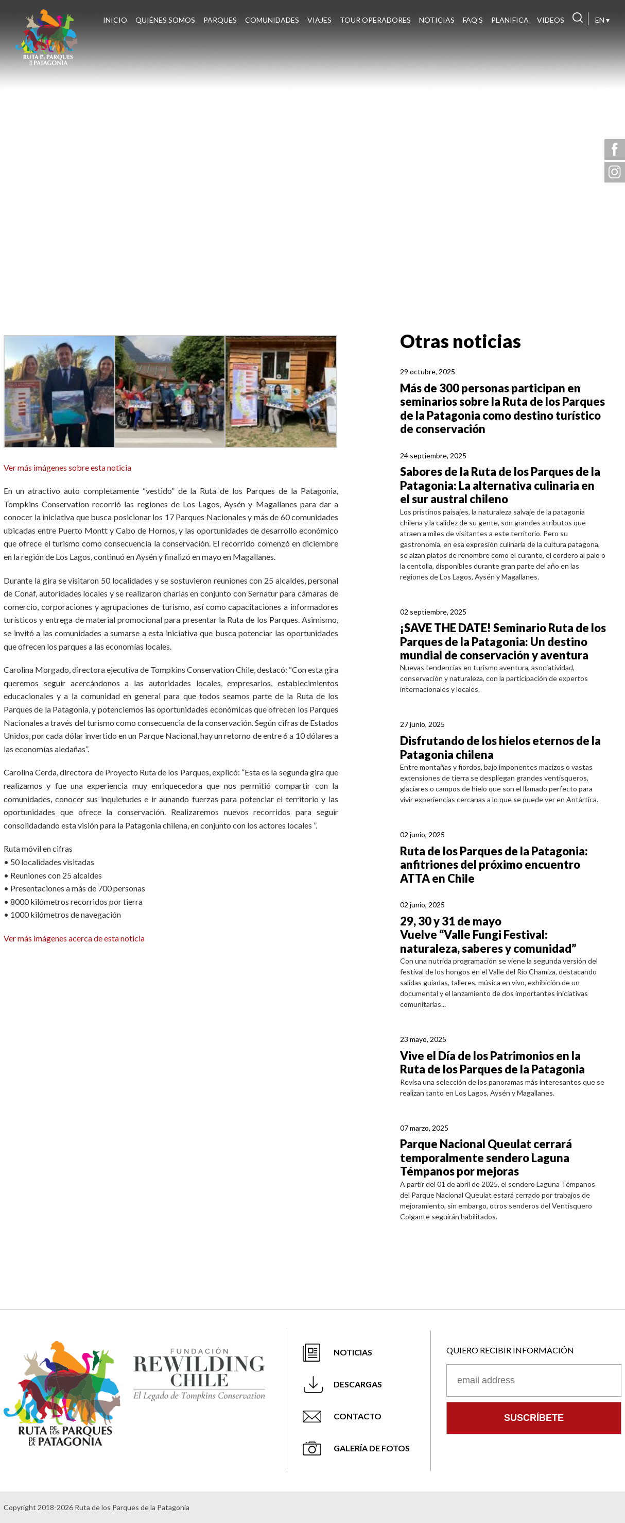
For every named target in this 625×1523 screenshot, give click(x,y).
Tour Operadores (375, 19)
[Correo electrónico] (533, 1380)
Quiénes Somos (165, 19)
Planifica (510, 19)
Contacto (357, 1416)
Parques (220, 19)
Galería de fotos (372, 1448)
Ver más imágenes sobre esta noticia (67, 467)
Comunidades (272, 19)
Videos (550, 19)
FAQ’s (473, 19)
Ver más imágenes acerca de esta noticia (74, 938)
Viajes (319, 19)
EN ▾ (602, 19)
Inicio (115, 19)
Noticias (437, 19)
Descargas (358, 1384)
